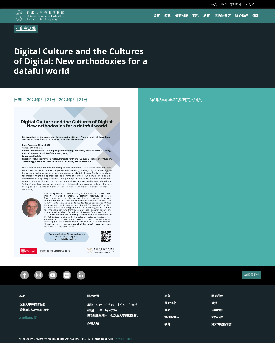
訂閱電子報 (250, 275)
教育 (206, 15)
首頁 (156, 15)
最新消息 (181, 15)
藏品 (195, 15)
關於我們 (241, 15)
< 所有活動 (26, 28)
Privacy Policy (123, 338)
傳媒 (255, 15)
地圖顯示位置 (28, 318)
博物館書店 (222, 15)
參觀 (167, 15)
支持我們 (217, 317)
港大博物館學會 (221, 324)
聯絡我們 (217, 310)
